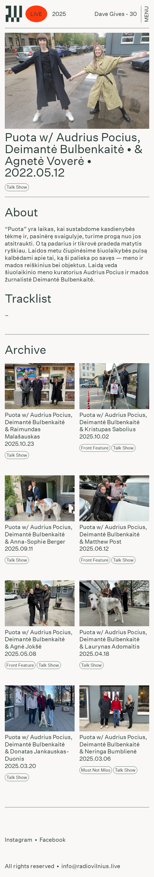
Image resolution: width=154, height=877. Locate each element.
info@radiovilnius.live (90, 866)
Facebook (52, 839)
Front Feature (95, 447)
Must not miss (95, 770)
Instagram (18, 839)
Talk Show (16, 187)
